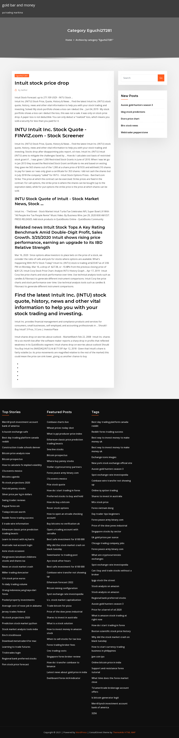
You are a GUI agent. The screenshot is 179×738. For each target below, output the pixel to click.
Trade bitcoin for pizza (59, 605)
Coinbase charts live (58, 422)
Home (69, 39)
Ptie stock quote (56, 484)
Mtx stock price (100, 502)
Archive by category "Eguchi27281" (94, 39)
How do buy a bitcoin (58, 502)
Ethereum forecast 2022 (60, 582)
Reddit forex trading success (18, 517)
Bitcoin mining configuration (62, 588)
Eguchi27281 (22, 75)
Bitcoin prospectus (12, 459)
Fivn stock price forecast (15, 664)
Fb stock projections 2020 (16, 482)
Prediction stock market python (19, 623)
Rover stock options (58, 508)
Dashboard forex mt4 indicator (63, 678)
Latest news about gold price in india (67, 672)
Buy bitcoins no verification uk (63, 523)
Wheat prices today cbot (60, 427)
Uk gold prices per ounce (105, 537)
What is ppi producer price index (64, 433)
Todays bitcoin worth (13, 511)
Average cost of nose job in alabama (22, 605)
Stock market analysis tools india (20, 629)
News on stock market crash (17, 566)
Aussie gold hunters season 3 (137, 105)
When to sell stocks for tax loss (64, 639)
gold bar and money (18, 5)
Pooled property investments (18, 599)
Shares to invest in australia (62, 617)
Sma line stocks (55, 449)
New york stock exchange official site (112, 463)
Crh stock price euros (13, 578)
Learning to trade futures (16, 646)
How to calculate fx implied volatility (22, 465)
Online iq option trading (105, 490)
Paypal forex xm (11, 506)
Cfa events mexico (12, 470)
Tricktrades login (11, 652)
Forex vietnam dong (102, 508)
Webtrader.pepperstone (134, 132)
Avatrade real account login (17, 545)
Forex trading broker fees (61, 644)
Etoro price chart (130, 118)
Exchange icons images (104, 457)
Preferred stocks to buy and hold (65, 496)
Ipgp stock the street (103, 580)
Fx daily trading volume (14, 584)
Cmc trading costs (56, 650)
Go (161, 77)
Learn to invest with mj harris (18, 539)
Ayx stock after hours (59, 560)
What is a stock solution (60, 623)
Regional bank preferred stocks (19, 658)
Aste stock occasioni (13, 551)
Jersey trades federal (13, 611)
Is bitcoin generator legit (105, 697)
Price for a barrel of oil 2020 (107, 609)
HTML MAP (130, 732)
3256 (94, 713)
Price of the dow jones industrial (64, 611)
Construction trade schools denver (21, 447)
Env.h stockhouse (11, 635)
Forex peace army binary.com (63, 472)
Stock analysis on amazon (105, 586)
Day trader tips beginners (106, 513)
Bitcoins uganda (10, 476)
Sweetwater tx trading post (62, 554)
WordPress (81, 732)
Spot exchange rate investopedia (65, 594)
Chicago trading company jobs (108, 543)
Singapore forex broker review (63, 656)
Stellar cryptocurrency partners (64, 466)
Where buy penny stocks (60, 461)
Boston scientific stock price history (111, 631)
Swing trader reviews (13, 500)
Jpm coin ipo (98, 656)
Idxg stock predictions (133, 111)
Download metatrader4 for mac (19, 640)
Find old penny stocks (14, 488)
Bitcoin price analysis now (16, 453)
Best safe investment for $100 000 (65, 539)
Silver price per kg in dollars (17, 494)
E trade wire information (15, 523)
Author (23, 90)
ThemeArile (118, 732)
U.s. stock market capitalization (64, 599)
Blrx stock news (129, 125)
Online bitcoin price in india (106, 662)
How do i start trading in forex (63, 490)
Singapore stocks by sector (106, 531)
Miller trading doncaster (15, 572)
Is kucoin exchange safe (15, 431)
